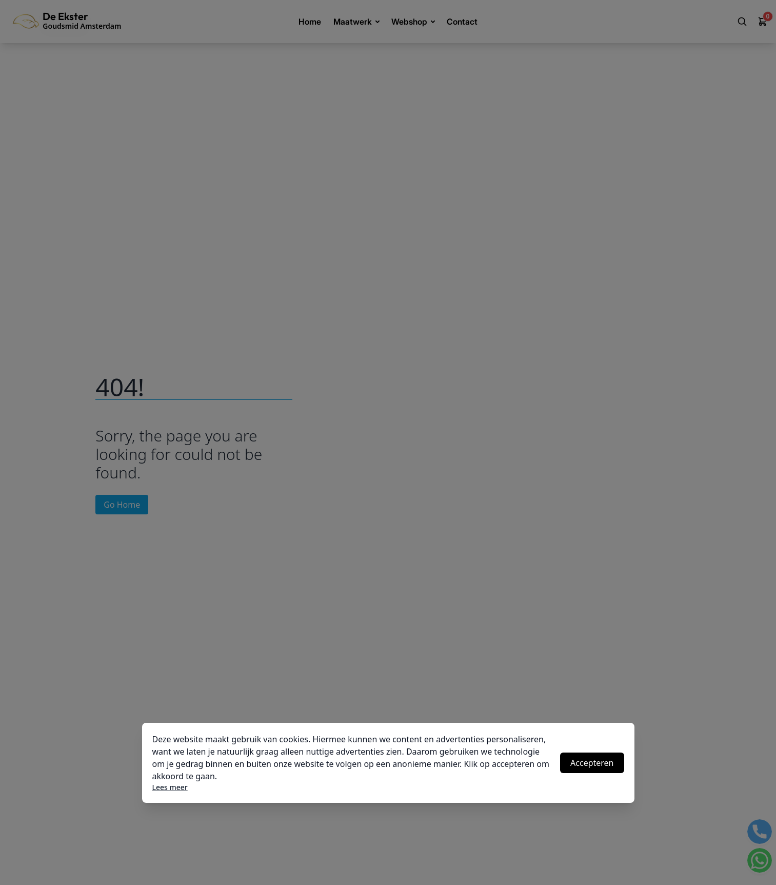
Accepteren (591, 762)
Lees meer (170, 787)
